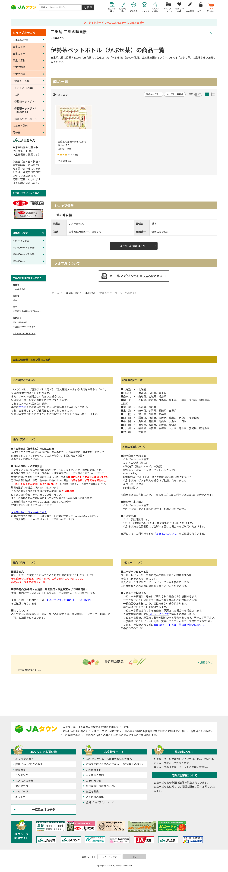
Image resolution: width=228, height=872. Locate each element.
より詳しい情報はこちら (134, 246)
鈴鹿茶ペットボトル (25, 119)
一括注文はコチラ (43, 809)
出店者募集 (92, 791)
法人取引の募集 (95, 797)
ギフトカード (23, 797)
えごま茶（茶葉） (24, 88)
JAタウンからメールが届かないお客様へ (109, 759)
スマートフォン (109, 856)
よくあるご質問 (95, 775)
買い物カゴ (21, 786)
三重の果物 (19, 60)
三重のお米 (19, 53)
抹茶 (16, 94)
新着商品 (20, 770)
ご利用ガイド (93, 770)
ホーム (56, 293)
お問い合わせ (93, 780)
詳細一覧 (213, 94)
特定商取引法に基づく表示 (24, 333)
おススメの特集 (24, 780)
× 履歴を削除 (205, 662)
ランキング (21, 775)
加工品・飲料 (20, 125)
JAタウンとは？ (24, 759)
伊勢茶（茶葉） (23, 81)
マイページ (21, 791)
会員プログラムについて (100, 802)
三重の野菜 (19, 67)
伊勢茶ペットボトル (25, 101)
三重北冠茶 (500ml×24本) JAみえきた (73, 143)
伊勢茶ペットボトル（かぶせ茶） (118, 293)
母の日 (16, 132)
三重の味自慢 (71, 293)
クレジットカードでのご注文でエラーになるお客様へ (114, 22)
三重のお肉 (19, 46)
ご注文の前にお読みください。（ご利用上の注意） (115, 764)
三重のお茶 (89, 293)
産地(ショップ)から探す (29, 764)
